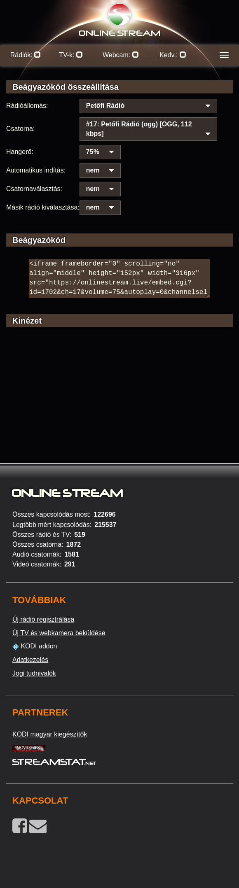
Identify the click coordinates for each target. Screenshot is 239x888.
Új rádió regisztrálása (43, 619)
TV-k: (71, 54)
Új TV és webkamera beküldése (58, 632)
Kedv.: (172, 54)
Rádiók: (25, 54)
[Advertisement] (119, 406)
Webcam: (121, 54)
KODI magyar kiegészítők (49, 734)
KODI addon (34, 646)
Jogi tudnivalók (34, 673)
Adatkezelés (30, 659)
